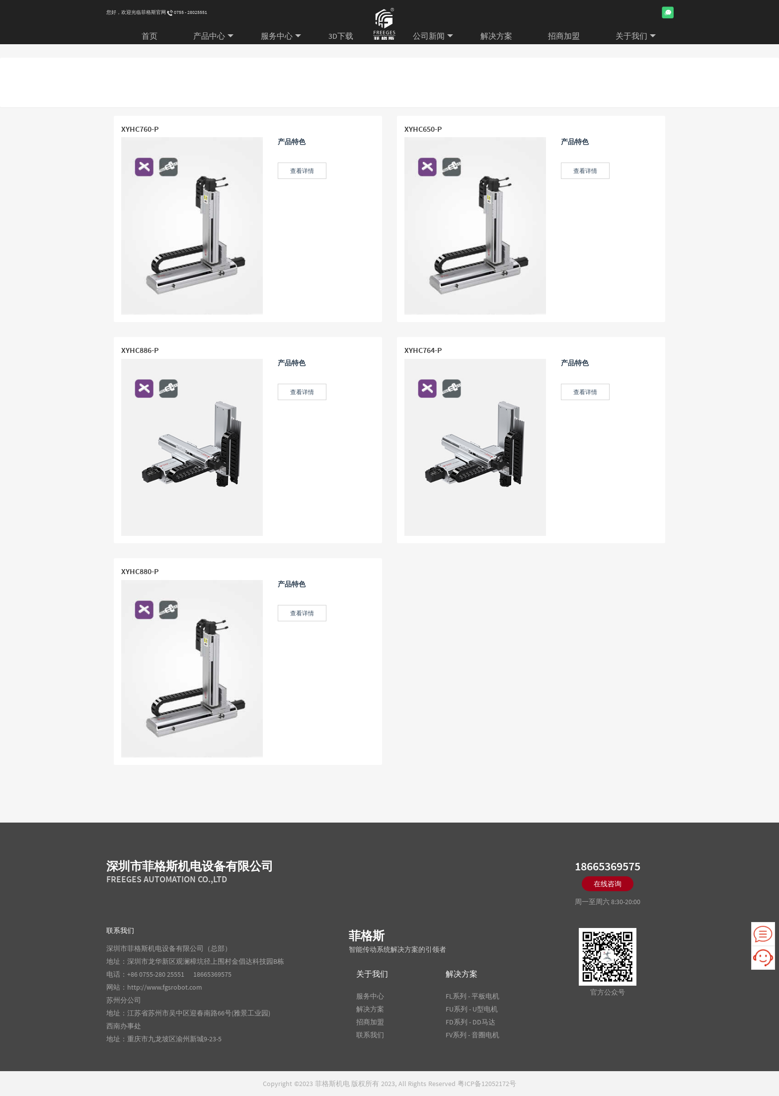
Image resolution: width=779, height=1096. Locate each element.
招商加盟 (564, 36)
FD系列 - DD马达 (470, 1021)
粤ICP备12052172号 (487, 1083)
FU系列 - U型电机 (472, 1009)
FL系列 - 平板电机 (472, 996)
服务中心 (281, 36)
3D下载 (340, 36)
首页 (149, 36)
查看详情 (302, 170)
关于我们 (636, 36)
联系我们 (370, 1034)
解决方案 (496, 36)
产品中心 (213, 36)
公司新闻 (433, 36)
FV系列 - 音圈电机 (472, 1034)
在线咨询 (608, 883)
